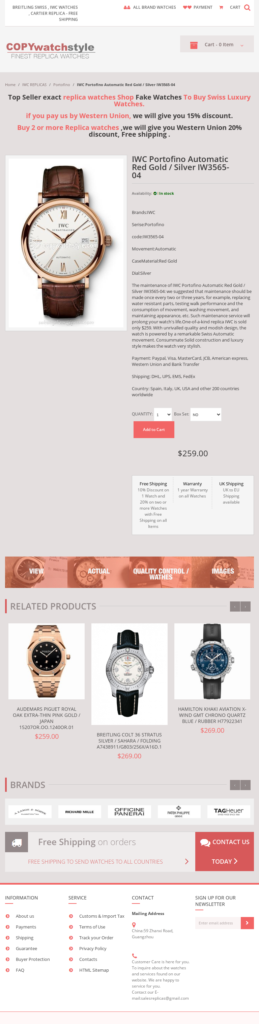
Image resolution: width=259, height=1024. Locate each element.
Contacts (88, 959)
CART (235, 7)
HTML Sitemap (94, 970)
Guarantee (26, 948)
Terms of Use (92, 927)
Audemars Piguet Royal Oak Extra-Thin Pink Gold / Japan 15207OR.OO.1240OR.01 (46, 718)
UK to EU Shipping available (231, 493)
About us (25, 916)
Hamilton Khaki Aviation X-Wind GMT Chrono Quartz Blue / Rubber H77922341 (212, 715)
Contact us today (225, 851)
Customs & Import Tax (101, 916)
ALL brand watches (154, 7)
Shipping (24, 938)
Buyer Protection (33, 959)
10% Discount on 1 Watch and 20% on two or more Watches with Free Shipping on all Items (153, 505)
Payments (26, 927)
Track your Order (96, 938)
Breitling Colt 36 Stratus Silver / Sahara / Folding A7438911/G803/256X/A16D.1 (129, 740)
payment (203, 7)
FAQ (20, 970)
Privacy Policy (93, 948)
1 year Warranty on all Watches (192, 490)
